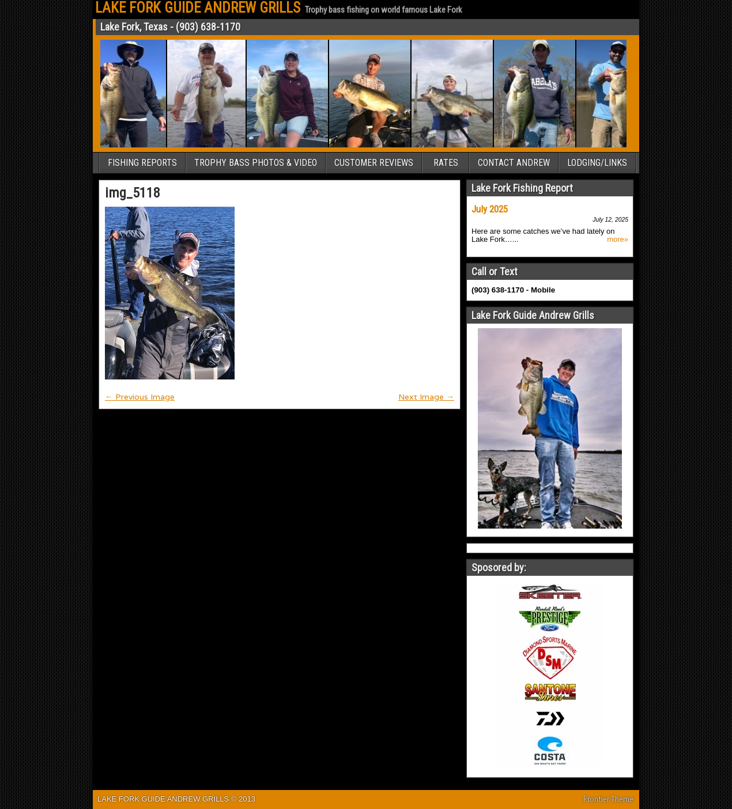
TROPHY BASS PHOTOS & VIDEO (255, 162)
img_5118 (132, 193)
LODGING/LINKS (597, 162)
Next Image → (426, 397)
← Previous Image (140, 397)
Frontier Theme (608, 799)
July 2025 (489, 209)
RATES (445, 162)
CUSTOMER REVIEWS (373, 162)
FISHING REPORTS (142, 162)
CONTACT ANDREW (514, 162)
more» (617, 240)
